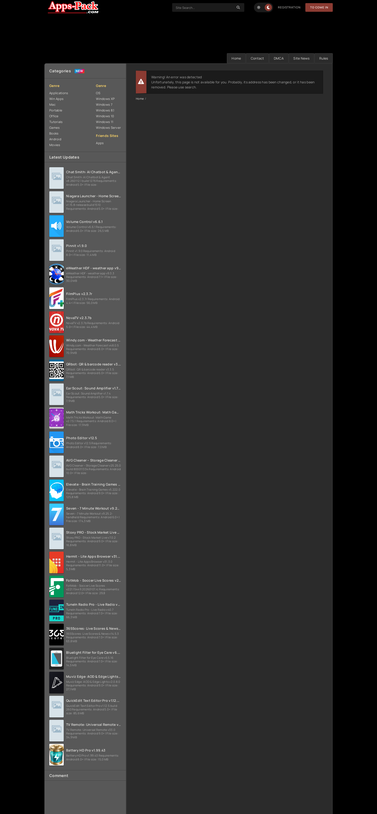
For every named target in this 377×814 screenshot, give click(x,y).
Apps (100, 143)
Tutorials (56, 122)
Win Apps (56, 99)
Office (54, 116)
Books (53, 133)
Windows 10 (105, 116)
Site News (301, 58)
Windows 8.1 (105, 110)
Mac (52, 104)
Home (234, 58)
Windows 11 (104, 122)
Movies (54, 145)
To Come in (319, 7)
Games (54, 127)
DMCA (278, 58)
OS (98, 93)
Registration (288, 7)
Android (55, 139)
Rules (323, 58)
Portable (55, 110)
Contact (256, 58)
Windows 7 (104, 104)
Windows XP (105, 99)
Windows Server (108, 127)
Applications (58, 93)
